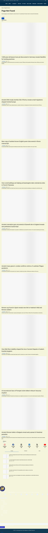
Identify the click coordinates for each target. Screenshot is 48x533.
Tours (2, 515)
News (10, 3)
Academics (3, 500)
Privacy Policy (7, 0)
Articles (19, 3)
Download (34, 3)
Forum (45, 3)
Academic (14, 3)
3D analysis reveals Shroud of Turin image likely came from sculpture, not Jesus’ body (22, 470)
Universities (5, 504)
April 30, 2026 (8, 145)
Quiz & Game (29, 3)
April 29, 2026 (8, 270)
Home (6, 3)
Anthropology (5, 510)
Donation (14, 0)
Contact (17, 0)
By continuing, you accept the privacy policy (7, 525)
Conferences (5, 503)
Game (2, 508)
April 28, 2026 (8, 353)
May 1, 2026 (8, 61)
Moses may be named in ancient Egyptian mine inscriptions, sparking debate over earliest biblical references (26, 475)
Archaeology (5, 511)
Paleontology (5, 512)
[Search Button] (3, 18)
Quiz (2, 514)
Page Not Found (7, 7)
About (4, 0)
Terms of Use (11, 0)
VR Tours (24, 3)
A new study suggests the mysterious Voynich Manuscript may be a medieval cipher (22, 459)
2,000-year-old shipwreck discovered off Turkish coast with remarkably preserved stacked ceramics (24, 454)
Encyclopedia (40, 3)
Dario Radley (4, 61)
